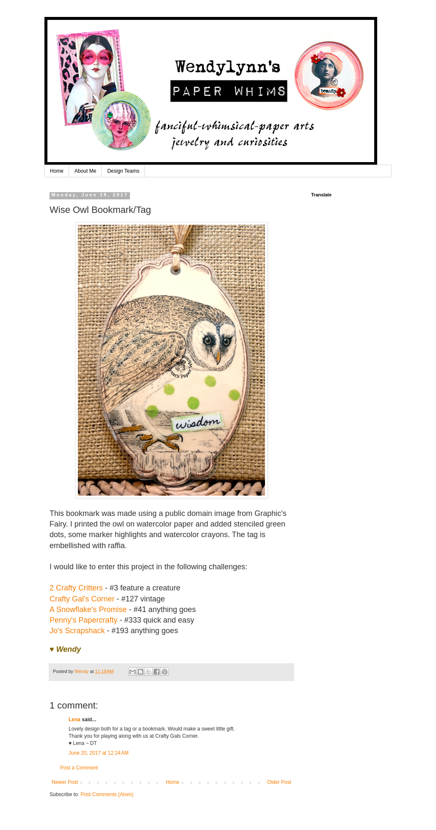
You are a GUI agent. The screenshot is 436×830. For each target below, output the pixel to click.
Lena (74, 719)
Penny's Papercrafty (84, 620)
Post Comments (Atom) (106, 794)
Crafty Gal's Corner (82, 599)
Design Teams (123, 171)
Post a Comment (79, 768)
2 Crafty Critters (76, 588)
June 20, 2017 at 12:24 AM (99, 753)
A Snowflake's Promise (88, 609)
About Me (85, 171)
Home (56, 171)
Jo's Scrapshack (77, 630)
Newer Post (65, 782)
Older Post (279, 782)
